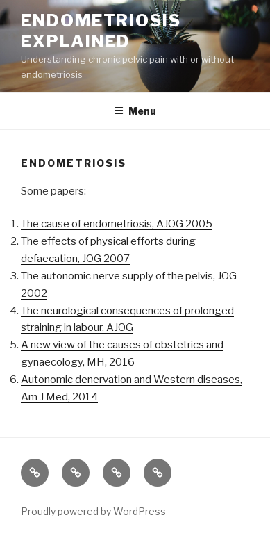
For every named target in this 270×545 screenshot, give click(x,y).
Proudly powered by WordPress (93, 511)
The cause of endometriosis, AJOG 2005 (116, 224)
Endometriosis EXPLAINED (101, 30)
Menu (135, 111)
